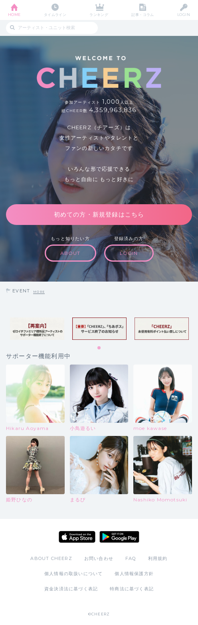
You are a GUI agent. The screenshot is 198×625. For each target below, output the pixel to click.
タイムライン (55, 14)
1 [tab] (99, 348)
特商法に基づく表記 (132, 588)
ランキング (98, 14)
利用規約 (158, 558)
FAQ (130, 558)
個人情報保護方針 (134, 573)
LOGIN (183, 14)
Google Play (119, 537)
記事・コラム (142, 14)
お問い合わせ (98, 558)
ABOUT (70, 253)
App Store (77, 537)
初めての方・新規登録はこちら (99, 214)
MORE (39, 292)
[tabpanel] (37, 328)
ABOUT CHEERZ (51, 558)
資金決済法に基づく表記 (71, 588)
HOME (14, 14)
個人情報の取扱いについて (73, 573)
